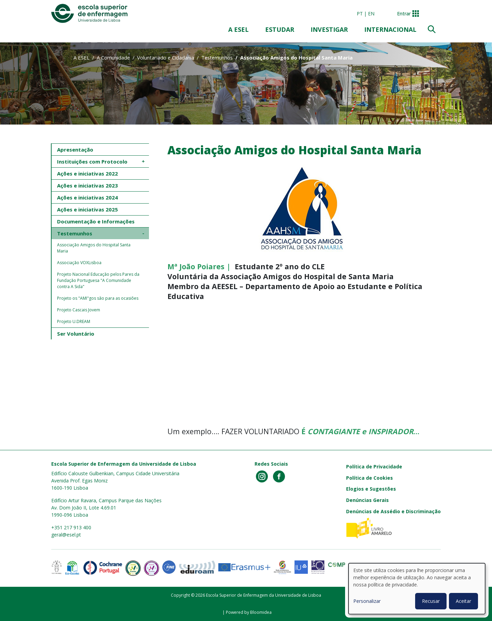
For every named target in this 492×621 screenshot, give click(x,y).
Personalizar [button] (367, 601)
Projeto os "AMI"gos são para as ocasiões (97, 298)
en (371, 13)
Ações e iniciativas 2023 (87, 185)
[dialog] (416, 588)
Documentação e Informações (96, 221)
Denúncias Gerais (367, 500)
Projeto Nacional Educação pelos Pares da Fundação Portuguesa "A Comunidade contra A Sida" (98, 280)
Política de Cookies (369, 478)
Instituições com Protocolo (92, 161)
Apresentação (75, 149)
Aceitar (463, 601)
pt (360, 13)
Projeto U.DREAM (73, 321)
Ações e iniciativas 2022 (87, 173)
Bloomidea (261, 612)
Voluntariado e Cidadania (165, 57)
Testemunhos (217, 57)
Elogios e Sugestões (371, 489)
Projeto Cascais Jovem (78, 310)
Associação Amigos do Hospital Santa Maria (94, 248)
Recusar (431, 601)
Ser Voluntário (75, 333)
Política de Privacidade (374, 466)
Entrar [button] (404, 13)
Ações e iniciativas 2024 (87, 197)
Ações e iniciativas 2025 (87, 209)
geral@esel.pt (66, 534)
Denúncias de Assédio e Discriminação (393, 511)
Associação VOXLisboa (79, 263)
